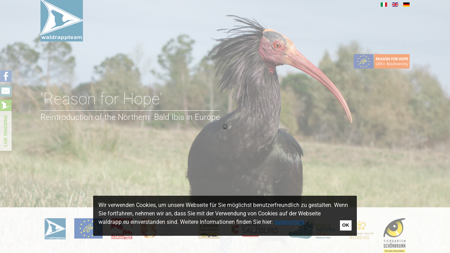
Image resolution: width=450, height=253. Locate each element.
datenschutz (289, 222)
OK (345, 225)
